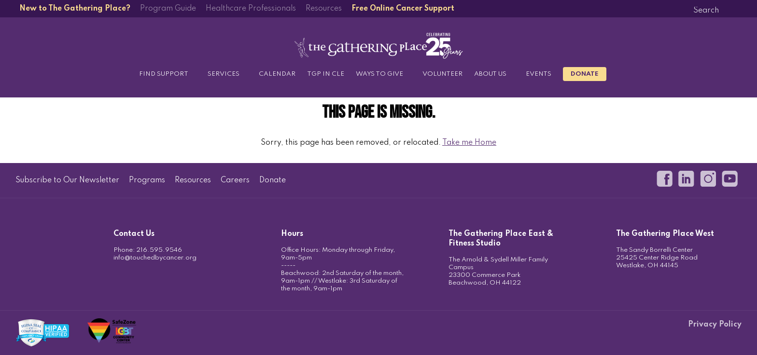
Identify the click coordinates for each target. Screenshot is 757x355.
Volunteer (442, 74)
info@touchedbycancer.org (154, 258)
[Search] (706, 10)
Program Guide (168, 9)
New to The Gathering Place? (74, 9)
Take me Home (469, 143)
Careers (235, 180)
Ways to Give (379, 74)
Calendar (277, 74)
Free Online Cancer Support (402, 9)
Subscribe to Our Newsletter (67, 180)
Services (223, 74)
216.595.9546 (159, 250)
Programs (147, 180)
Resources (324, 9)
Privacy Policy (715, 324)
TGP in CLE (325, 74)
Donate (585, 74)
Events (538, 74)
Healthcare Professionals (251, 9)
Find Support (163, 74)
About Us (490, 74)
